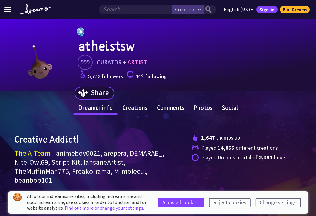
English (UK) (238, 9)
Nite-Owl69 (31, 162)
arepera (115, 153)
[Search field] (135, 9)
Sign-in (267, 10)
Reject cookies (229, 202)
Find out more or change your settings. (104, 208)
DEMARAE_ (146, 153)
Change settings (278, 202)
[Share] (94, 93)
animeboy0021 (78, 153)
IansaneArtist (104, 162)
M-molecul (130, 171)
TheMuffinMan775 (41, 171)
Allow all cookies (181, 202)
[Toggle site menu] (7, 9)
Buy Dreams (295, 10)
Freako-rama (91, 171)
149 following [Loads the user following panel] (147, 75)
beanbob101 (33, 180)
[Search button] (210, 9)
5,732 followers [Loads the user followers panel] (101, 75)
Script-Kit (65, 162)
